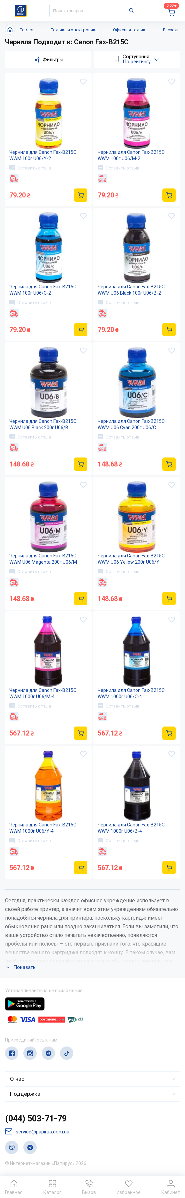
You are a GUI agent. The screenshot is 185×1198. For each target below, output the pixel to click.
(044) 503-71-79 (36, 1118)
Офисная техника (130, 29)
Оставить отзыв (30, 168)
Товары (28, 29)
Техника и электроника (74, 29)
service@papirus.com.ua (37, 1131)
